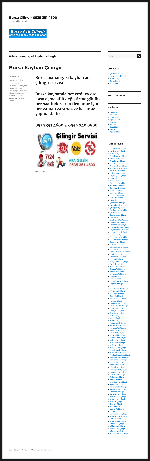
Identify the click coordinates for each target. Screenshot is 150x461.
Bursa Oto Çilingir (116, 198)
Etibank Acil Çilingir (117, 269)
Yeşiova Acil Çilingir (117, 424)
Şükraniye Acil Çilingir (118, 394)
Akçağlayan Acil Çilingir (118, 156)
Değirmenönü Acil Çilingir (119, 230)
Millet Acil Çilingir (116, 345)
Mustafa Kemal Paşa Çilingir (120, 355)
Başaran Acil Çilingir (117, 186)
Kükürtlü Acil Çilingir (118, 338)
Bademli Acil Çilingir (117, 173)
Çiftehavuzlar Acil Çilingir (119, 210)
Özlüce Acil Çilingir (117, 377)
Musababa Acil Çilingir (118, 353)
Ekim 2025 (114, 112)
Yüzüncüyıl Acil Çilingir (118, 431)
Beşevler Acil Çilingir (117, 188)
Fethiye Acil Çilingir (117, 272)
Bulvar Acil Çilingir (117, 191)
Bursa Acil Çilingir (116, 193)
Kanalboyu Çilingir (117, 79)
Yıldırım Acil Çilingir (117, 426)
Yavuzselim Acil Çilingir (118, 414)
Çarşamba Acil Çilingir (118, 205)
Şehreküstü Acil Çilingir (118, 382)
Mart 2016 (114, 122)
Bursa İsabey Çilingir (117, 84)
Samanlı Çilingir (116, 380)
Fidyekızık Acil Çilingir (118, 274)
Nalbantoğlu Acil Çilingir (119, 357)
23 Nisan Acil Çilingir (117, 151)
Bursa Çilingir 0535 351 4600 (33, 18)
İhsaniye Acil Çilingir (117, 313)
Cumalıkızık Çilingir (117, 218)
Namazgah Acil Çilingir (118, 360)
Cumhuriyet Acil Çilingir (119, 220)
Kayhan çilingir (15, 86)
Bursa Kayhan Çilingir (35, 67)
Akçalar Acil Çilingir (117, 159)
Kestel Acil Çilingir (117, 333)
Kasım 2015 (114, 125)
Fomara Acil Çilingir (117, 276)
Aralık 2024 (114, 115)
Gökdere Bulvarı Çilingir (119, 289)
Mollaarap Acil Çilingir (118, 348)
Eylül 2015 (113, 129)
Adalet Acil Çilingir (117, 154)
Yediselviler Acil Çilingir (119, 416)
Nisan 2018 (114, 117)
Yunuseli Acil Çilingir (117, 429)
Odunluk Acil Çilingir (117, 367)
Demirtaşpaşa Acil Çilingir (119, 237)
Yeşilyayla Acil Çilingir (118, 421)
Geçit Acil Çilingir (116, 284)
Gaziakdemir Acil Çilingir (119, 281)
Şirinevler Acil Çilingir (118, 389)
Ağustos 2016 (115, 120)
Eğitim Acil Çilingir (117, 249)
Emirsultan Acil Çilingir (118, 257)
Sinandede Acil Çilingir (118, 387)
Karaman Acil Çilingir (118, 328)
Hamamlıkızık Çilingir (118, 299)
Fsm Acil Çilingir (116, 279)
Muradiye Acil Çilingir (118, 350)
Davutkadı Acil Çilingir (118, 225)
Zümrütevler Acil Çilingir (119, 434)
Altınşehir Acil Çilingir (118, 164)
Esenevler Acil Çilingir (118, 264)
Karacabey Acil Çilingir (118, 76)
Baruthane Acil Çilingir (118, 183)
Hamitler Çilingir (116, 301)
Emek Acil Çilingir (116, 254)
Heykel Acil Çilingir (117, 308)
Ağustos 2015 (115, 132)
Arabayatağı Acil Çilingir (119, 168)
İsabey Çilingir (115, 318)
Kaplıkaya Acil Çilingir (118, 323)
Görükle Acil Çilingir (117, 291)
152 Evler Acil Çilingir (118, 149)
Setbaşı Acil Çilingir (117, 384)
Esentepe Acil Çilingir (118, 267)
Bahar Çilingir (115, 178)
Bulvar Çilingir (115, 81)
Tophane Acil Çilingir (118, 407)
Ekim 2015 (114, 127)
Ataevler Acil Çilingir (117, 171)
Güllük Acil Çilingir (117, 294)
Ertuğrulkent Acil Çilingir (119, 262)
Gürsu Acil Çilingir (117, 296)
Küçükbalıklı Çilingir (117, 335)
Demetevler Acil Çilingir (119, 232)
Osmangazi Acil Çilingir (118, 372)
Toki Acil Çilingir (116, 404)
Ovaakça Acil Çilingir (117, 375)
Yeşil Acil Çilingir (116, 419)
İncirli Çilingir (115, 316)
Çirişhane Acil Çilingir (118, 215)
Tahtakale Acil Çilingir (118, 397)
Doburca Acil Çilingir (117, 242)
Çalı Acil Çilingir (116, 200)
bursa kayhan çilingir (17, 83)
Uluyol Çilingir (115, 411)
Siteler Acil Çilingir (117, 392)
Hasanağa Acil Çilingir (118, 303)
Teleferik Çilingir (116, 402)
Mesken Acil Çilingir (117, 343)
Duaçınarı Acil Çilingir (118, 245)
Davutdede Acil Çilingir (118, 222)
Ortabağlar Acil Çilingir (118, 370)
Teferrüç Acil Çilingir (117, 399)
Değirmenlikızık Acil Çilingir (120, 227)
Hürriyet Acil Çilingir (117, 311)
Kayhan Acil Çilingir (16, 80)
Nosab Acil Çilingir (117, 365)
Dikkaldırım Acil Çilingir (119, 240)
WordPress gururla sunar (41, 450)
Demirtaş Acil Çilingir (118, 235)
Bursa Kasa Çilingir (117, 195)
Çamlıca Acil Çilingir (117, 203)
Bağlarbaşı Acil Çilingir (118, 176)
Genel (112, 286)
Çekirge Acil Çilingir (117, 208)
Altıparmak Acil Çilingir (118, 166)
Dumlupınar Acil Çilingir (119, 247)
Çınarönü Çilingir (116, 74)
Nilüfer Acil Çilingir (117, 362)
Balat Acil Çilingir (116, 181)
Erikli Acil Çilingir (116, 259)
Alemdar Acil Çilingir (117, 161)
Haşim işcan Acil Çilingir (119, 306)
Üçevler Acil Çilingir (117, 409)
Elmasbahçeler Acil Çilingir (120, 252)
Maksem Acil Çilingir (117, 340)
